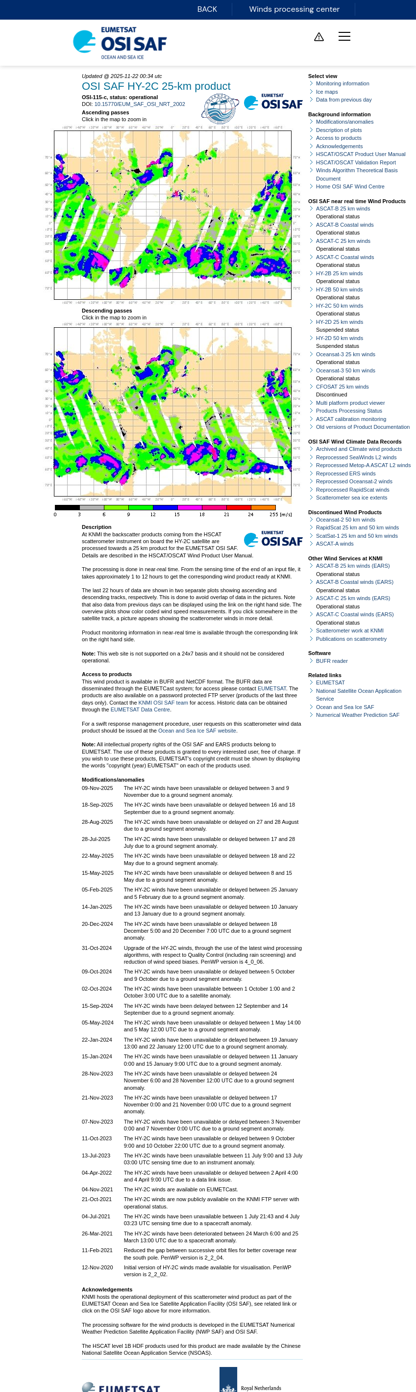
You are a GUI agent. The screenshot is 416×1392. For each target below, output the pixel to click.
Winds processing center (295, 9)
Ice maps (327, 92)
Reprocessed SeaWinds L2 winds (356, 457)
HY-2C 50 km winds (339, 306)
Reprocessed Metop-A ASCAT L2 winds (363, 465)
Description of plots (339, 130)
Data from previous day (344, 100)
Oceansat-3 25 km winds (345, 354)
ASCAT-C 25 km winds (343, 241)
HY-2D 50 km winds (339, 338)
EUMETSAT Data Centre (140, 709)
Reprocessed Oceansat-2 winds (354, 481)
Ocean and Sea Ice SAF (345, 707)
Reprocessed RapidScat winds (353, 490)
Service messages (319, 36)
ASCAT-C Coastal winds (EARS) (355, 614)
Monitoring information (342, 83)
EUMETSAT (272, 688)
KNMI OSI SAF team (163, 703)
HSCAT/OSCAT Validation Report (356, 162)
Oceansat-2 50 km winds (345, 520)
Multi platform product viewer (350, 403)
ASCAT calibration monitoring (351, 419)
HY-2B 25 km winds (339, 273)
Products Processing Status (349, 411)
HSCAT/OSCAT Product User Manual (361, 154)
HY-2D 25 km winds (339, 322)
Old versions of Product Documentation (363, 427)
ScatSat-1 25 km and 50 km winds (357, 536)
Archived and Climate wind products (359, 449)
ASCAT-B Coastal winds (345, 225)
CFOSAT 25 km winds (342, 387)
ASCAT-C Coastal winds (345, 257)
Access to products (339, 138)
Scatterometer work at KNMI (350, 630)
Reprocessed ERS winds (346, 473)
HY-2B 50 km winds (339, 289)
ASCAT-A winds (335, 544)
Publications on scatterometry (351, 639)
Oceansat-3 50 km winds (345, 370)
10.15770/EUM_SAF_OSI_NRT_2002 (140, 104)
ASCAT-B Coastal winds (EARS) (354, 582)
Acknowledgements (339, 146)
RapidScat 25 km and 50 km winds (357, 527)
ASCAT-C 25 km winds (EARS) (353, 598)
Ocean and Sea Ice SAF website (197, 731)
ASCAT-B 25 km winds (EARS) (353, 566)
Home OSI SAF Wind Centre (350, 186)
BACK (209, 9)
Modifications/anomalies (344, 122)
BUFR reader (332, 661)
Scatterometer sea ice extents (352, 497)
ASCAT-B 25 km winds (343, 208)
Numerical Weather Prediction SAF (357, 715)
